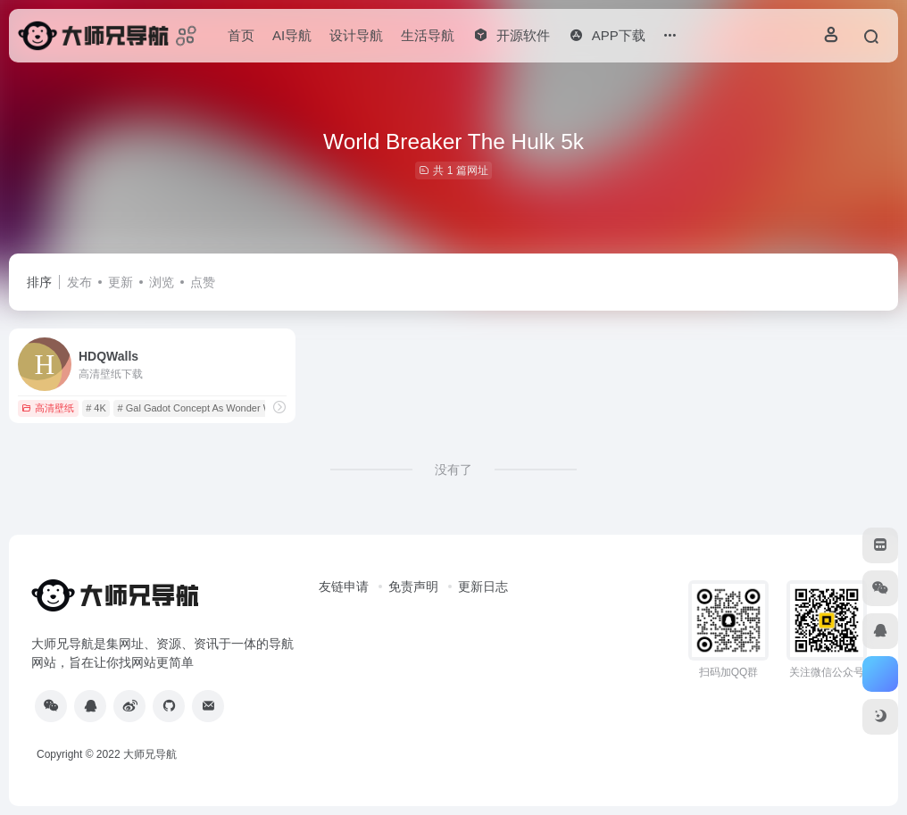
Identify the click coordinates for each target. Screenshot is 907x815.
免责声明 (413, 586)
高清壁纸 (47, 408)
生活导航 (427, 35)
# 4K (96, 408)
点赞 (202, 282)
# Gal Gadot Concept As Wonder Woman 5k (214, 408)
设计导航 (356, 35)
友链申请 (344, 586)
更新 (120, 282)
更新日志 (483, 586)
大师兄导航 (150, 754)
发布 (79, 282)
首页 (241, 35)
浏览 (161, 282)
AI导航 (292, 35)
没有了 (453, 469)
